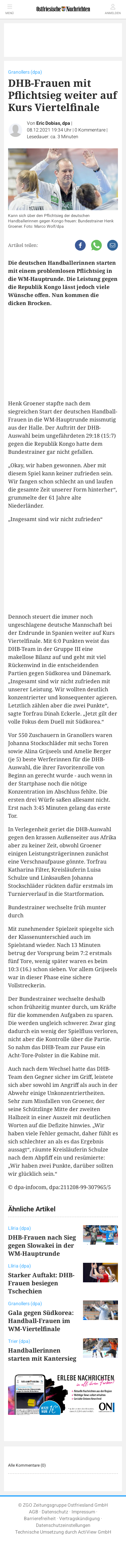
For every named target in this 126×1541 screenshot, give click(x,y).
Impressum (83, 1511)
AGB (33, 1511)
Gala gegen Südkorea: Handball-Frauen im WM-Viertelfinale (41, 1321)
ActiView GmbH (94, 1532)
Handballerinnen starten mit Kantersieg (42, 1354)
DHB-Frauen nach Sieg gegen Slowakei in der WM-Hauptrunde (42, 1245)
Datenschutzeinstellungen (63, 1525)
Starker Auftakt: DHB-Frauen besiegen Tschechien (41, 1283)
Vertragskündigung (79, 1518)
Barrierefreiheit (40, 1518)
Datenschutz (55, 1511)
